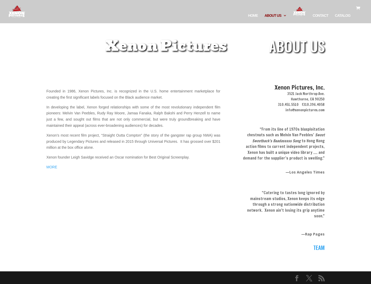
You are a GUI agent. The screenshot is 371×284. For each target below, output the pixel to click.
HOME (253, 16)
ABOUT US (273, 16)
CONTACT (320, 16)
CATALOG (342, 16)
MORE (51, 167)
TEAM (319, 247)
